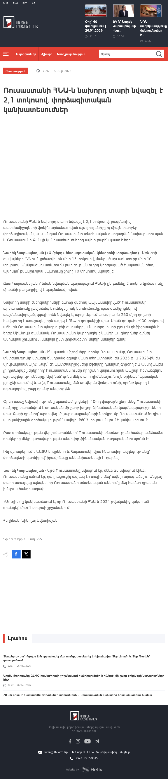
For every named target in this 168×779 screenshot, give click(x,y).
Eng (15, 3)
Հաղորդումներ (25, 54)
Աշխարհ (46, 54)
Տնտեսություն (15, 71)
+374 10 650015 (86, 758)
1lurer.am (89, 730)
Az (33, 3)
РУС (25, 3)
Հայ (5, 3)
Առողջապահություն (71, 54)
